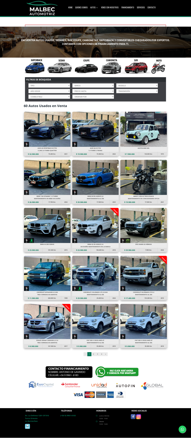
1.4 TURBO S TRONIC (95, 151)
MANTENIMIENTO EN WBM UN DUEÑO (47, 199)
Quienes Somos (81, 7)
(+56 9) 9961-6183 (68, 415)
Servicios (141, 7)
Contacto (151, 7)
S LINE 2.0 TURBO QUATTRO (47, 151)
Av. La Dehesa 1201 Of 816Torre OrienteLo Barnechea (37, 418)
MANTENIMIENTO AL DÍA (95, 199)
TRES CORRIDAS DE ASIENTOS (47, 295)
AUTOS (94, 7)
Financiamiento (127, 7)
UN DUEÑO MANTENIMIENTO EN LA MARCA (95, 247)
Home (70, 7)
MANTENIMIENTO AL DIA (143, 295)
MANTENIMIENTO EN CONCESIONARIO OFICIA (143, 199)
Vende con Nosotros (110, 7)
